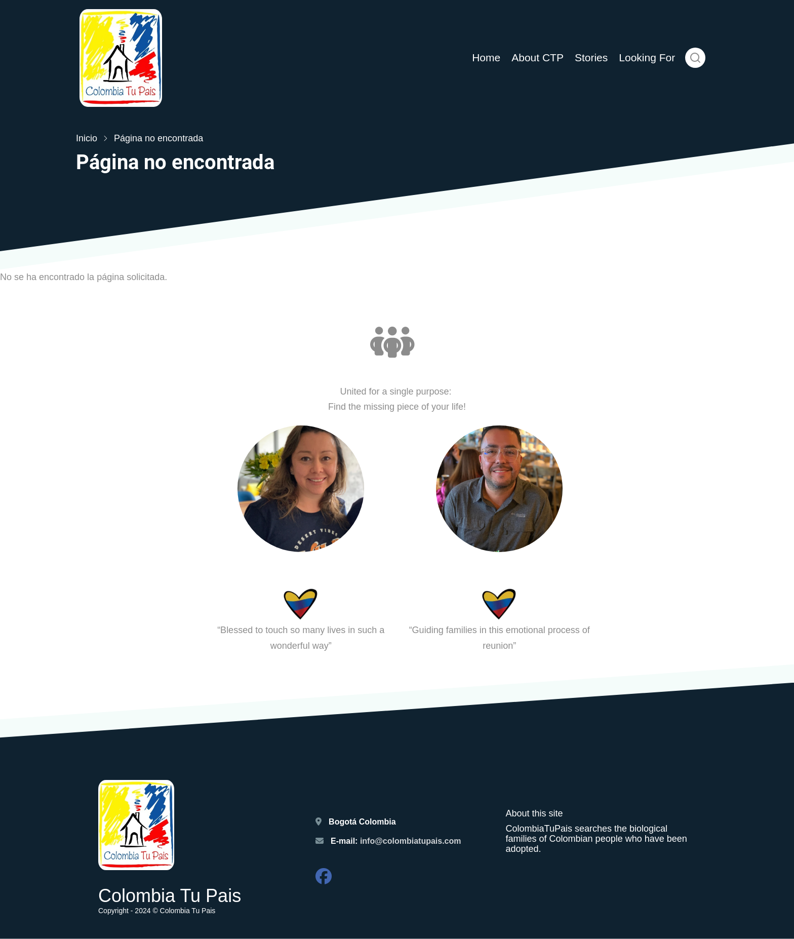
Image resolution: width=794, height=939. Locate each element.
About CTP (537, 57)
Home (486, 57)
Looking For (647, 57)
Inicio (86, 138)
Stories (591, 57)
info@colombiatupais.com (411, 841)
